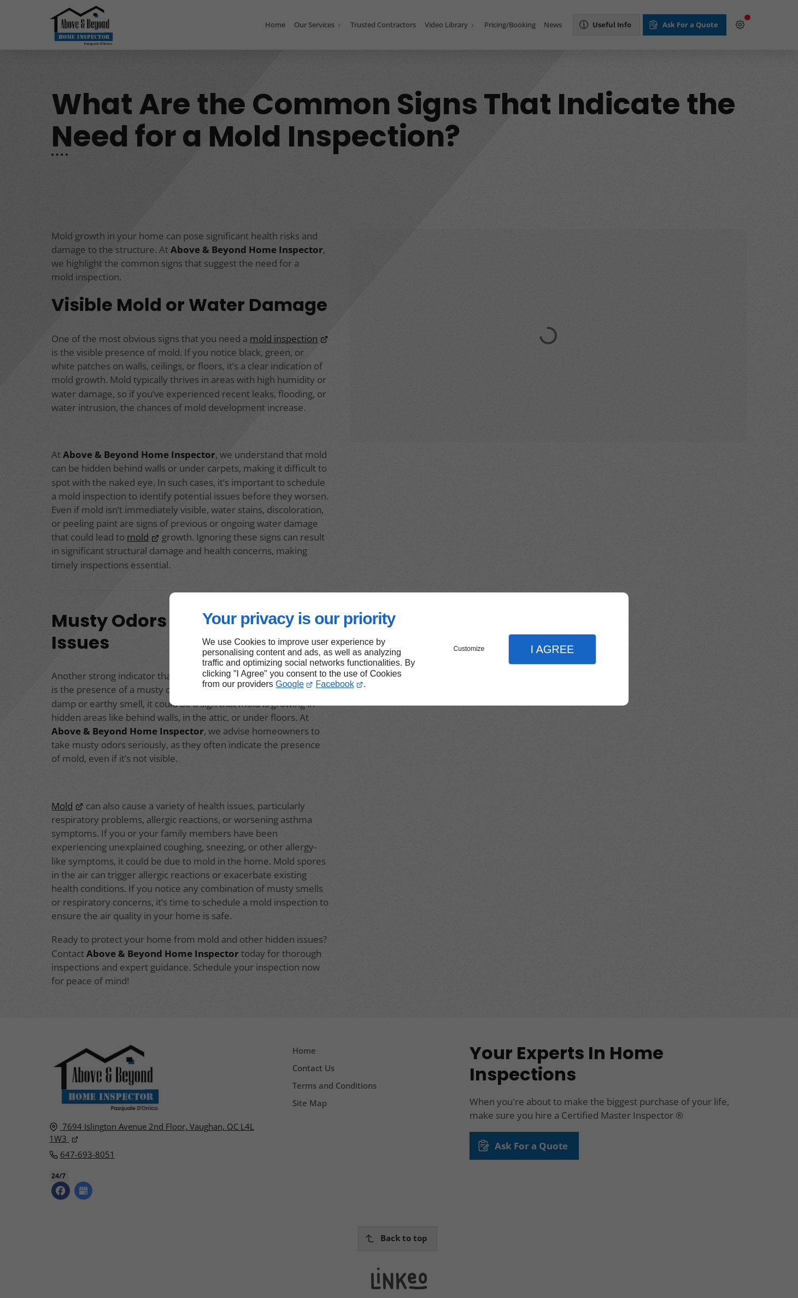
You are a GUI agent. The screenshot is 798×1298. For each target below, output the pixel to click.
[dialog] (399, 649)
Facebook (335, 684)
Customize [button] (469, 649)
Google (289, 684)
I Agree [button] (552, 649)
